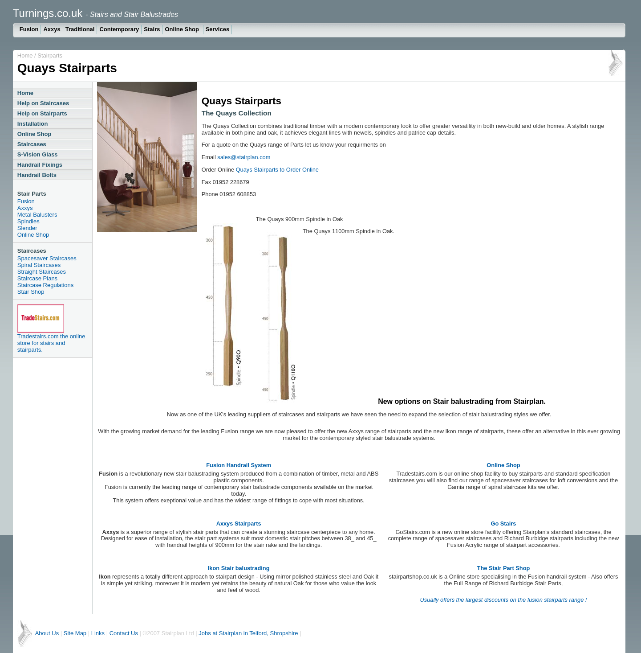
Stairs (152, 29)
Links (98, 633)
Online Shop (182, 29)
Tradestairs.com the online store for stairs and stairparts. (51, 343)
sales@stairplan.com (243, 157)
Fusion (29, 29)
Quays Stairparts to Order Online (277, 169)
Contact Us (124, 633)
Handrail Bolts (37, 175)
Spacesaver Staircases (47, 258)
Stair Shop (31, 291)
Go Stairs (503, 523)
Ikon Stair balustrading (239, 568)
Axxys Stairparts (238, 523)
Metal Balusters (37, 214)
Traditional (80, 29)
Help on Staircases (43, 103)
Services (218, 29)
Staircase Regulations (45, 285)
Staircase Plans (37, 278)
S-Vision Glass (37, 154)
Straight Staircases (41, 271)
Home (25, 55)
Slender (27, 228)
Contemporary (119, 29)
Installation (32, 123)
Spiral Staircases (39, 265)
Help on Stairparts (42, 113)
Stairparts (49, 55)
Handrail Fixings (39, 164)
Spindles (28, 221)
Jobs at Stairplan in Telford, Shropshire (248, 633)
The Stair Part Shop (503, 568)
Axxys (51, 29)
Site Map (75, 633)
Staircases (31, 144)
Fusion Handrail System (238, 465)
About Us (47, 633)
